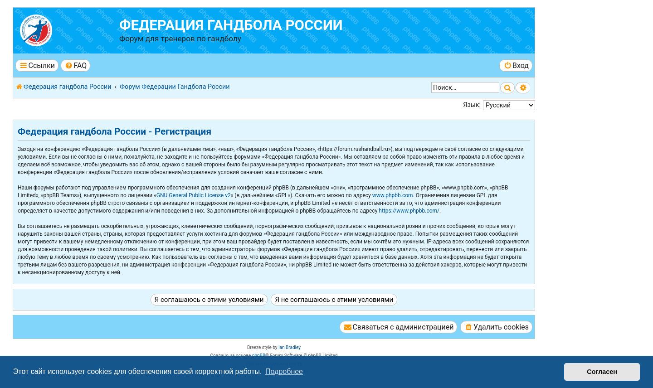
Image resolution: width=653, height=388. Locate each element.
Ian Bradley (289, 347)
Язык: (472, 104)
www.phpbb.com (392, 195)
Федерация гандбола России (231, 25)
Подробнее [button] (284, 371)
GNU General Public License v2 (193, 195)
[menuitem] (75, 65)
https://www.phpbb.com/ (409, 211)
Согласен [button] (602, 371)
